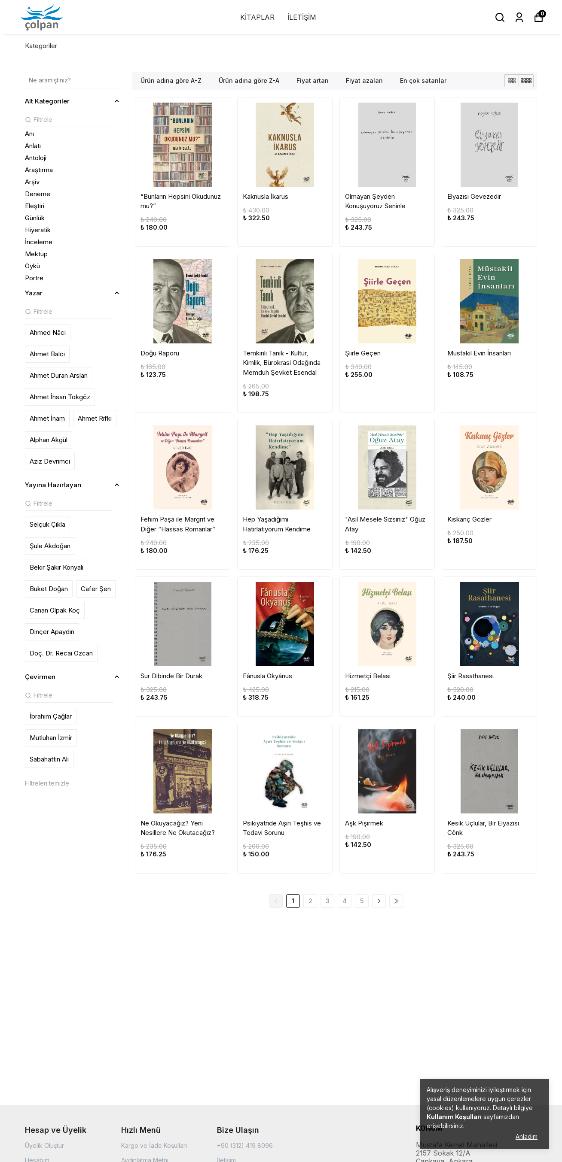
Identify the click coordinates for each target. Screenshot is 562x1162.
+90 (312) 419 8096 (245, 1145)
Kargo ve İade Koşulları (154, 1145)
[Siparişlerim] (519, 17)
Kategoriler (41, 46)
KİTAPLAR (257, 17)
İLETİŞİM (301, 17)
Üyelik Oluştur (44, 1145)
